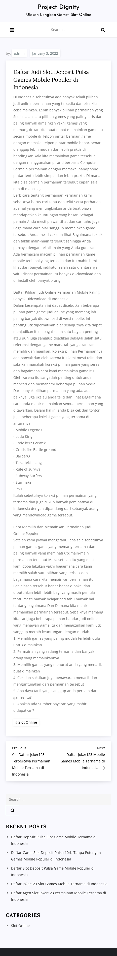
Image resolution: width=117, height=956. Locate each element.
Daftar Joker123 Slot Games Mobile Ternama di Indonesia (59, 883)
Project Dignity (58, 7)
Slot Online (27, 722)
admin (19, 53)
